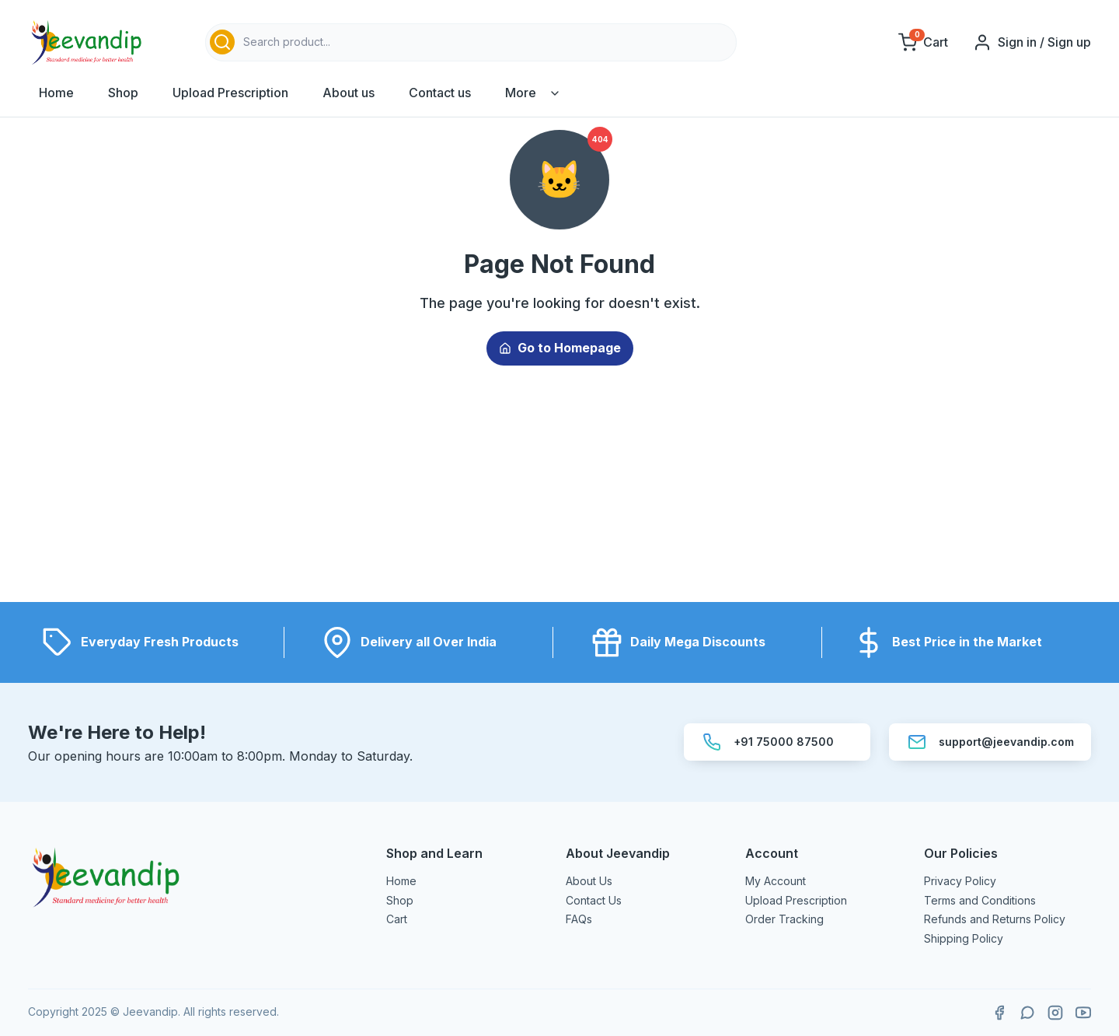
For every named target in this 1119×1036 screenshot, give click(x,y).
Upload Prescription (230, 92)
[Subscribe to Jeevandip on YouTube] (1083, 1012)
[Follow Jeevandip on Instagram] (1055, 1012)
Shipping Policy (963, 938)
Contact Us (594, 900)
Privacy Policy (960, 880)
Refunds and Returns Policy (994, 919)
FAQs (579, 919)
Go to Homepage (560, 347)
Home (56, 92)
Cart (396, 919)
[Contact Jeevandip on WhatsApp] (1027, 1012)
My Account (775, 880)
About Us (589, 880)
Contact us (440, 92)
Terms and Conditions (980, 900)
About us (348, 92)
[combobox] (471, 42)
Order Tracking (784, 919)
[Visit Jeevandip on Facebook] (999, 1012)
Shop (123, 92)
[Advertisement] (559, 493)
